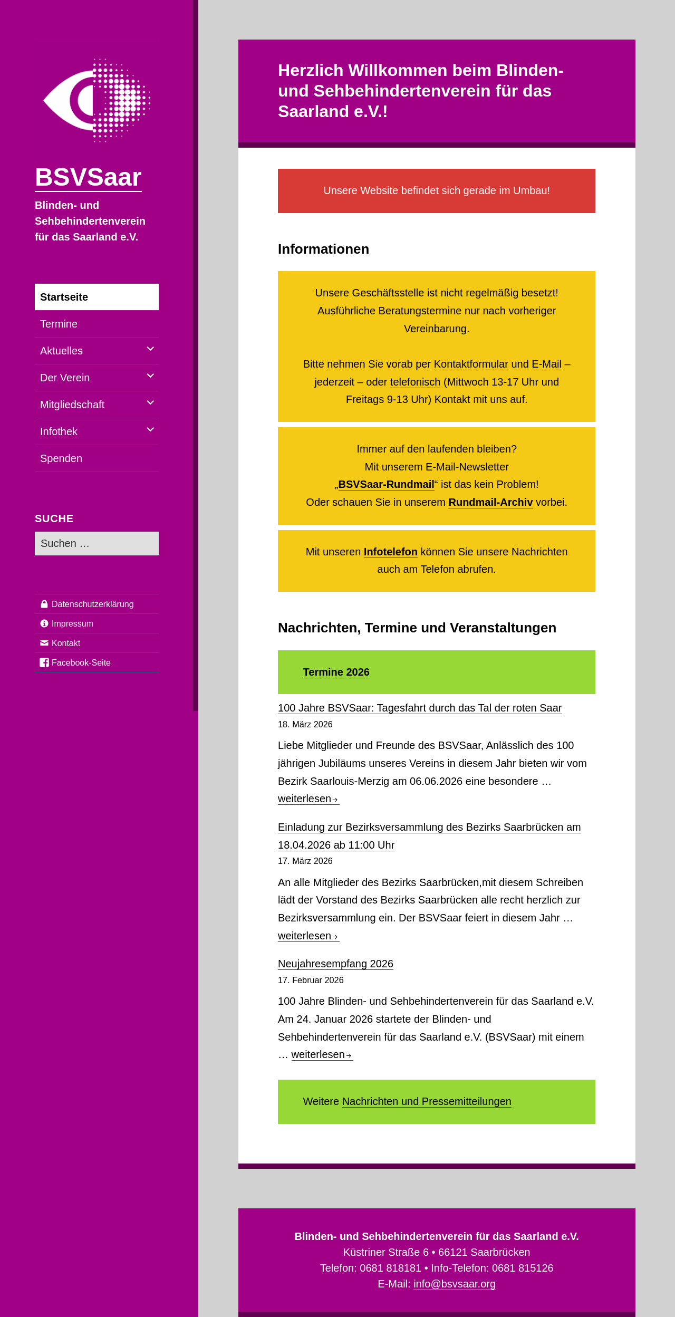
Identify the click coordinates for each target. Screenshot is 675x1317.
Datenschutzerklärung (93, 604)
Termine (59, 324)
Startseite (64, 297)
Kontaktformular (471, 364)
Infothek (59, 431)
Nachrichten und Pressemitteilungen (427, 1101)
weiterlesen (309, 798)
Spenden (61, 458)
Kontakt (66, 643)
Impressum (72, 623)
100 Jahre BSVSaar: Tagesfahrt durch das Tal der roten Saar (420, 708)
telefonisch (415, 382)
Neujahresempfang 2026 (335, 963)
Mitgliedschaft (72, 404)
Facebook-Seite (81, 662)
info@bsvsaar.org (454, 1284)
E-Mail (547, 364)
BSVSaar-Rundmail (387, 484)
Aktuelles (61, 351)
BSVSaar (88, 177)
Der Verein (65, 377)
